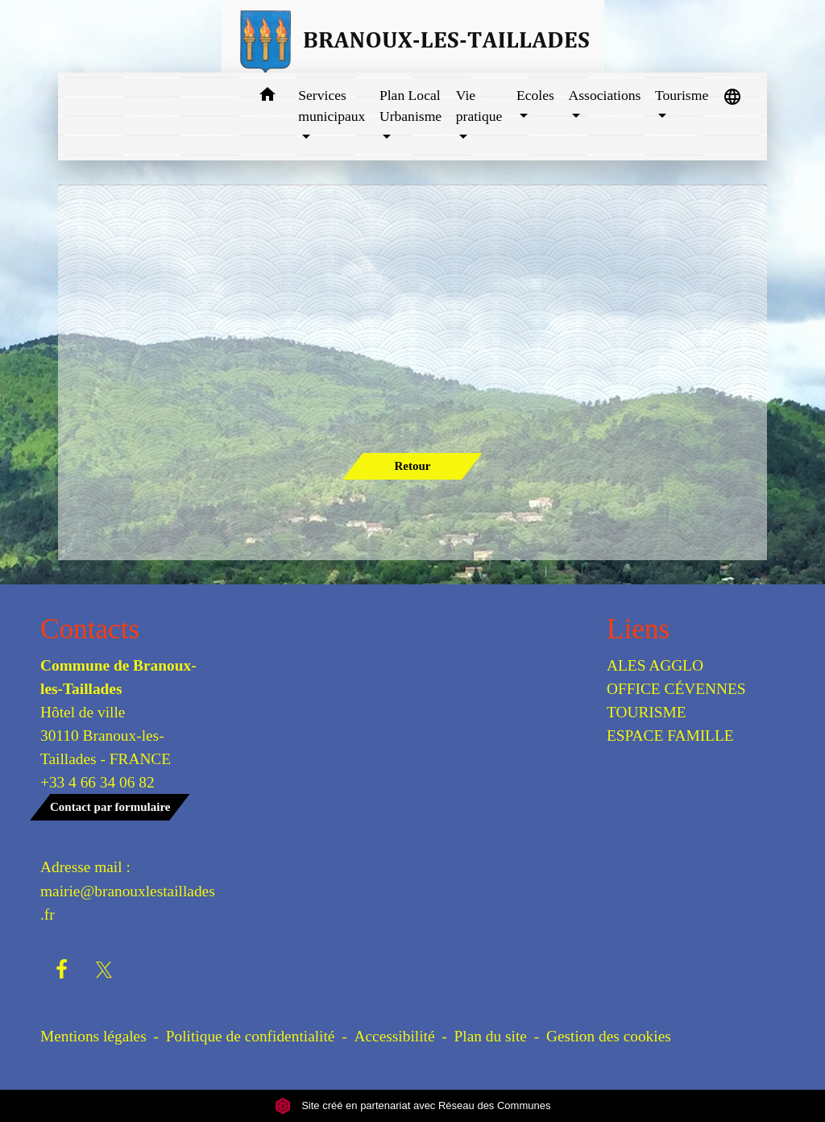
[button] (267, 97)
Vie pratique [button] (479, 105)
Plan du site (490, 1036)
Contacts (89, 629)
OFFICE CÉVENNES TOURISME (676, 700)
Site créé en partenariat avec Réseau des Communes (413, 1105)
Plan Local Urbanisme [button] (410, 105)
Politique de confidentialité (250, 1036)
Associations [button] (604, 95)
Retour (412, 465)
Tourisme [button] (681, 95)
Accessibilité (394, 1036)
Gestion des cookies (608, 1036)
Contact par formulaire (110, 806)
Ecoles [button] (535, 95)
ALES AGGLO (655, 665)
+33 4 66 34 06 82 (97, 782)
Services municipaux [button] (331, 105)
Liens (638, 629)
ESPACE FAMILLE (670, 735)
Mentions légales (93, 1036)
